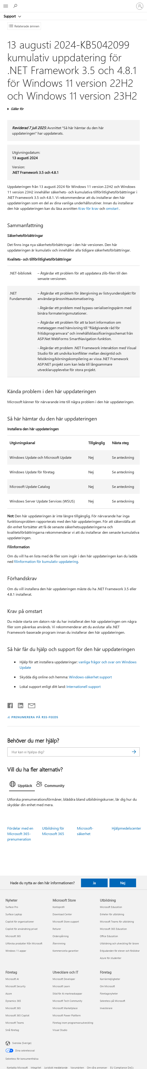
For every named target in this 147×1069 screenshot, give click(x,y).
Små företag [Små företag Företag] (12, 1030)
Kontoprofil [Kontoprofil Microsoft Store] (59, 907)
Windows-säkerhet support (90, 676)
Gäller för (17, 109)
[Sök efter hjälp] (16, 6)
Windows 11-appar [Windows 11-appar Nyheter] (15, 950)
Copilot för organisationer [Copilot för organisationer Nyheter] (19, 921)
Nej (122, 883)
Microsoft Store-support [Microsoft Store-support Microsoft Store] (66, 921)
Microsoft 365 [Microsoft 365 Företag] (13, 1008)
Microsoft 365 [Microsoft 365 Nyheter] (13, 936)
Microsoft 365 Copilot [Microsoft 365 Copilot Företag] (17, 1015)
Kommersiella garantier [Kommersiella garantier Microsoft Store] (66, 950)
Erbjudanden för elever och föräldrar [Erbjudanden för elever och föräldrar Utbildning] (120, 950)
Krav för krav (88, 208)
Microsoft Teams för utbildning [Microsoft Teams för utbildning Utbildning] (117, 921)
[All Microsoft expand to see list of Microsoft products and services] (5, 6)
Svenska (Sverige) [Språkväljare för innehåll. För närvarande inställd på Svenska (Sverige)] (21, 1043)
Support (10, 16)
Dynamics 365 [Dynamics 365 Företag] (13, 1000)
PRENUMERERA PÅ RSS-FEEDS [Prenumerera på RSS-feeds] (34, 717)
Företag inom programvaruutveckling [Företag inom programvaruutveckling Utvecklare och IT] (73, 1022)
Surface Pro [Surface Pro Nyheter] (11, 907)
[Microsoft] (73, 3)
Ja (94, 883)
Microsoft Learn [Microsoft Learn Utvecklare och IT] (61, 986)
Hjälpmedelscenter (126, 828)
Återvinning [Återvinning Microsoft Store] (59, 943)
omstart (112, 208)
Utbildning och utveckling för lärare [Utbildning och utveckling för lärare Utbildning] (119, 943)
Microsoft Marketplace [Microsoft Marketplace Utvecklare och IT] (65, 1008)
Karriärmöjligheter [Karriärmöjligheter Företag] (110, 979)
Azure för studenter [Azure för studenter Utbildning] (110, 958)
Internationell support (83, 686)
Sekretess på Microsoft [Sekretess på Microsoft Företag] (112, 1000)
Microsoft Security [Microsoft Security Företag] (15, 986)
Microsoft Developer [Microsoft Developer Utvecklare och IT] (64, 979)
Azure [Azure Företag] (8, 993)
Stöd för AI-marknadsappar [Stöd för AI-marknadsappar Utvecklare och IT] (67, 993)
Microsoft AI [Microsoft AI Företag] (12, 979)
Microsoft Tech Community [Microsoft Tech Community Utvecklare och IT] (67, 1000)
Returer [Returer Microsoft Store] (57, 929)
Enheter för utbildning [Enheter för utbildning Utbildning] (112, 914)
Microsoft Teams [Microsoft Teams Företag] (14, 1022)
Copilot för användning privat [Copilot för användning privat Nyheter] (21, 929)
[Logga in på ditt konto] (139, 6)
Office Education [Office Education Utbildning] (109, 936)
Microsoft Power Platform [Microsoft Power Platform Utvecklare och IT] (67, 1015)
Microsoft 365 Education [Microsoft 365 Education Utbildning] (113, 929)
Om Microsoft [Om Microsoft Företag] (107, 986)
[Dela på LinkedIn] (19, 704)
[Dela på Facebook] (10, 704)
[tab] (22, 785)
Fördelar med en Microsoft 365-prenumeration (20, 833)
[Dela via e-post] (29, 704)
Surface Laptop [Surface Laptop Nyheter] (13, 914)
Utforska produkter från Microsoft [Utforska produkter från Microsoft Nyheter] (23, 943)
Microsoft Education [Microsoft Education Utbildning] (111, 907)
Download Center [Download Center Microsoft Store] (62, 914)
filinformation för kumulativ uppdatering (46, 561)
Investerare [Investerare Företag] (106, 1008)
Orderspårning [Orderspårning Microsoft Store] (60, 936)
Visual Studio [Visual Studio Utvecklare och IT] (60, 1030)
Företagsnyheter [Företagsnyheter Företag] (109, 993)
